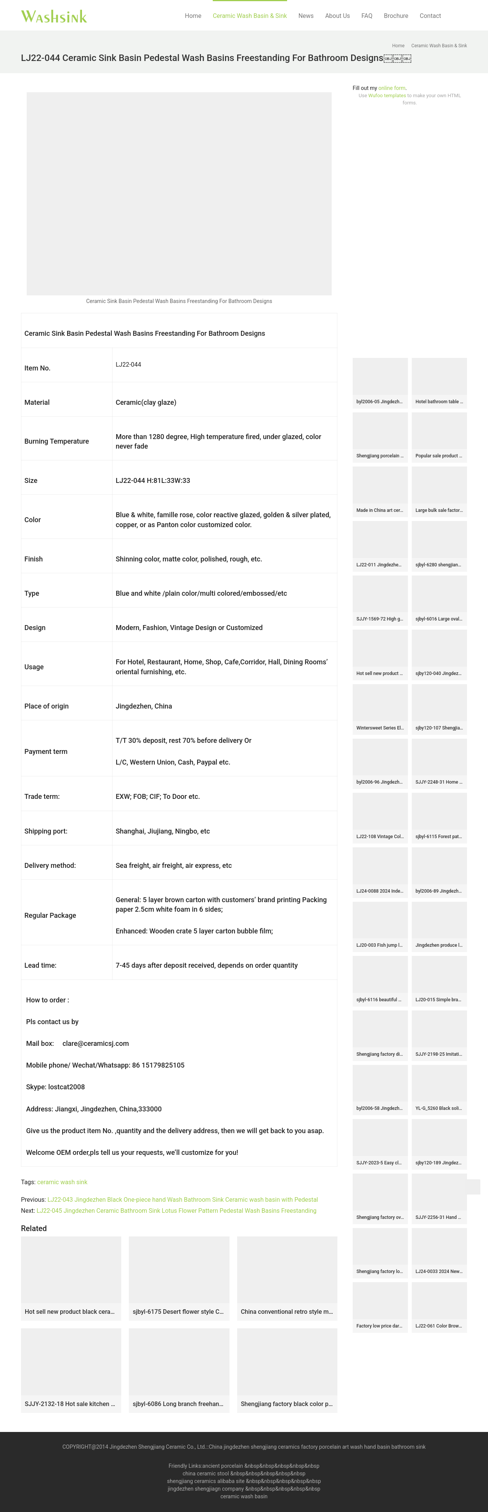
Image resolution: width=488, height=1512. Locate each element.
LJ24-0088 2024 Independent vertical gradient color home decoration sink (380, 891)
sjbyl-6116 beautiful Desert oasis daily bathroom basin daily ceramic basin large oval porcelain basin (380, 999)
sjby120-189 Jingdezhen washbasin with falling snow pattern (439, 1163)
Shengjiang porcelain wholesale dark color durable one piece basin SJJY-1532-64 (380, 456)
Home (193, 15)
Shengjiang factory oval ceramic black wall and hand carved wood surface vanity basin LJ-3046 (380, 1217)
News (306, 15)
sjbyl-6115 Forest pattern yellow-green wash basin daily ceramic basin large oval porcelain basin (439, 836)
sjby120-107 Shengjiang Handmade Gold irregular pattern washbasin (439, 728)
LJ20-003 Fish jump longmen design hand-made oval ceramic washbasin (380, 945)
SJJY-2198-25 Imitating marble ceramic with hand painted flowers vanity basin (439, 1054)
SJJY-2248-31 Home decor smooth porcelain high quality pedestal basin (439, 782)
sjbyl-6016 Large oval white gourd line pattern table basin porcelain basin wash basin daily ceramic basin (439, 619)
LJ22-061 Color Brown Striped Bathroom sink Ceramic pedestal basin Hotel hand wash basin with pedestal (439, 1326)
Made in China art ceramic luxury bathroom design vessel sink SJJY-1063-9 (380, 510)
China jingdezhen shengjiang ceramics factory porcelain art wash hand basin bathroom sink (317, 1447)
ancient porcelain (223, 1466)
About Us (337, 15)
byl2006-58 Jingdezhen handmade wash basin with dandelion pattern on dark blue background (380, 1108)
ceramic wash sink (62, 1182)
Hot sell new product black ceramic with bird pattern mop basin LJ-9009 (71, 1311)
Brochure (396, 15)
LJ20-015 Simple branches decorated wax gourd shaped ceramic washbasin (439, 999)
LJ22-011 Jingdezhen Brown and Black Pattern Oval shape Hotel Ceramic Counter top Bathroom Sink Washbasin (380, 565)
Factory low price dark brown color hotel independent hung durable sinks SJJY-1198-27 (380, 1326)
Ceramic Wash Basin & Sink (250, 15)
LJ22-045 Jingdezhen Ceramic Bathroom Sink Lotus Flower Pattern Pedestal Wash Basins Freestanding (176, 1210)
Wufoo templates (387, 95)
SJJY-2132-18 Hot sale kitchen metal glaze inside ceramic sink (71, 1404)
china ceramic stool (206, 1473)
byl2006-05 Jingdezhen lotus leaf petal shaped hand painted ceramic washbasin (380, 401)
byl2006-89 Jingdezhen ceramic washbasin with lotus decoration (439, 891)
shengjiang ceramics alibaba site (205, 1481)
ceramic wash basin (244, 1496)
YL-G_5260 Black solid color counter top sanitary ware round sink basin (439, 1108)
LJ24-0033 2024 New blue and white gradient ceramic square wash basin (439, 1271)
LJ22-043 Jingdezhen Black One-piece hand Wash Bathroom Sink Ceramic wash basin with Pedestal (182, 1199)
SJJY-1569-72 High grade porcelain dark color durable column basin (380, 619)
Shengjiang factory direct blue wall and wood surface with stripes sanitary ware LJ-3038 (380, 1054)
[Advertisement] (410, 232)
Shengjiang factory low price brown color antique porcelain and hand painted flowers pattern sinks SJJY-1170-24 (380, 1271)
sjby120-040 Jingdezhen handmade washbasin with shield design (439, 673)
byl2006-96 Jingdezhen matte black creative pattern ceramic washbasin (380, 782)
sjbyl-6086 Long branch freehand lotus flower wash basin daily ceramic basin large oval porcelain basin (179, 1404)
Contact (430, 15)
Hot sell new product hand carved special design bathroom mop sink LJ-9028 (380, 673)
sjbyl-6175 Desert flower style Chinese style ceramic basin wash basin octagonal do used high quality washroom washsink (179, 1311)
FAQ (366, 15)
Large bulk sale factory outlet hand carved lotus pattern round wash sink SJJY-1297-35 (439, 510)
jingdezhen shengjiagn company (206, 1489)
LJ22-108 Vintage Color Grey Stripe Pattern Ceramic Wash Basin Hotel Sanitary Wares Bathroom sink (380, 836)
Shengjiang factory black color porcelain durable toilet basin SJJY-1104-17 (287, 1404)
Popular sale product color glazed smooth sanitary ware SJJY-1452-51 (439, 456)
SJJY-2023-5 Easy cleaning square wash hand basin (380, 1163)
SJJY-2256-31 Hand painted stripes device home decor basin (439, 1217)
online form (392, 88)
